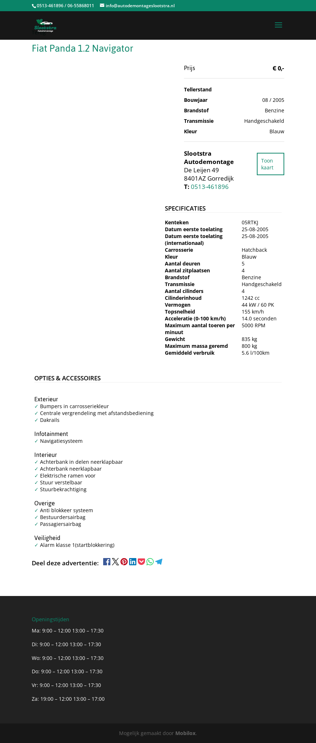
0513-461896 (210, 186)
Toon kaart (267, 164)
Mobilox (185, 733)
